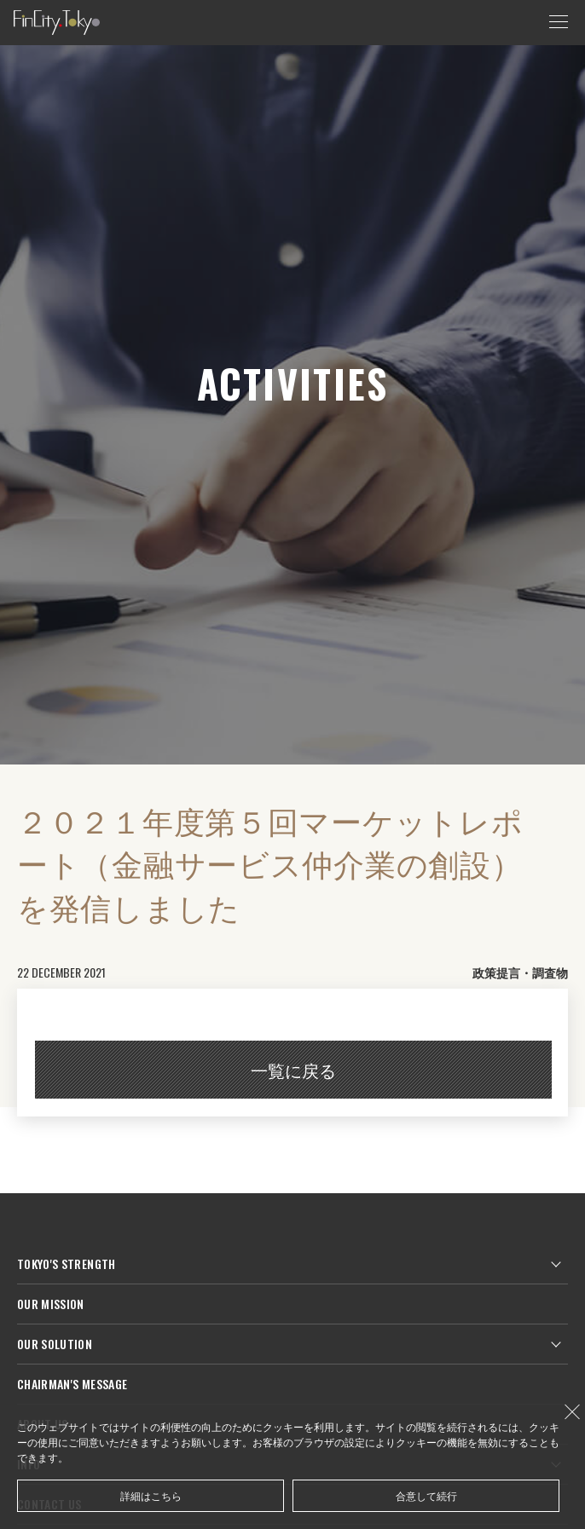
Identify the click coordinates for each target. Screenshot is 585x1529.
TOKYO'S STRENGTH (66, 1263)
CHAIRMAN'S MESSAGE (72, 1384)
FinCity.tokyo (57, 22)
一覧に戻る (293, 1069)
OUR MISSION (50, 1304)
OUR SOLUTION (54, 1344)
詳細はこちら (151, 1495)
